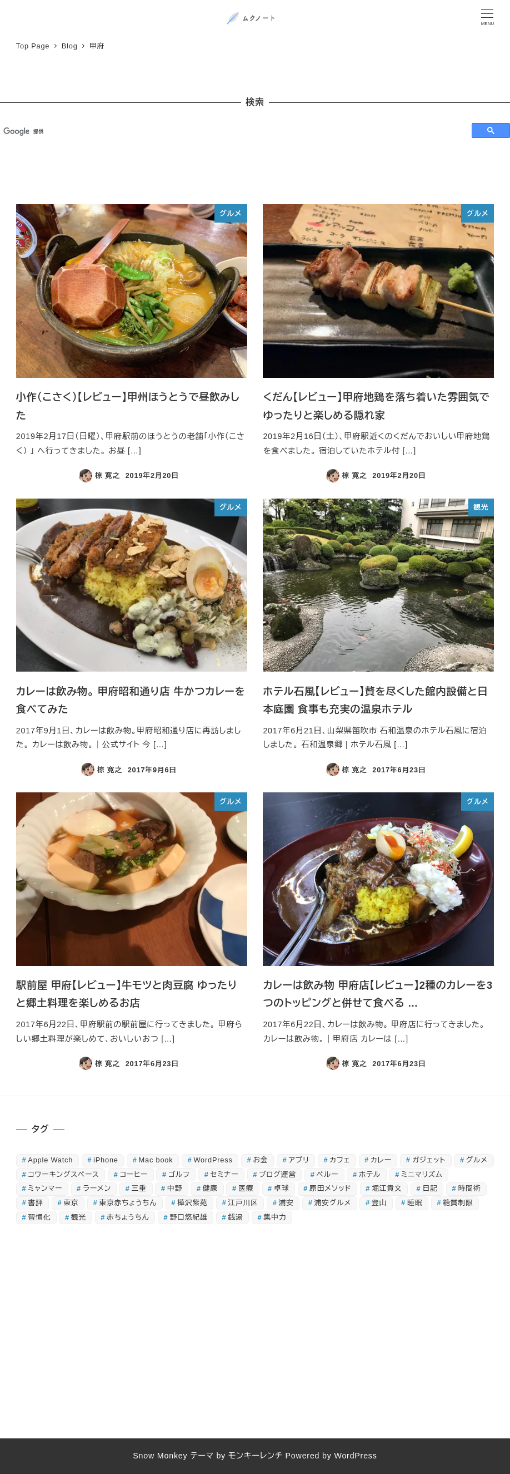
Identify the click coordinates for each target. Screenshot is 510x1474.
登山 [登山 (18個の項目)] (379, 1203)
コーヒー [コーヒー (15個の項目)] (134, 1174)
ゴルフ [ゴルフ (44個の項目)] (179, 1174)
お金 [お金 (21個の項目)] (260, 1160)
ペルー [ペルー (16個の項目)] (328, 1174)
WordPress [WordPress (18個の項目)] (212, 1160)
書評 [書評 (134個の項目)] (35, 1203)
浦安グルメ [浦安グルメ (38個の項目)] (332, 1203)
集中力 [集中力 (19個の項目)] (274, 1217)
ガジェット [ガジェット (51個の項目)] (429, 1160)
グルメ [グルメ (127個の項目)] (477, 1160)
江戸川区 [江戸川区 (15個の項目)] (243, 1203)
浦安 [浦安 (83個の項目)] (286, 1203)
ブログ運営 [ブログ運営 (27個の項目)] (277, 1174)
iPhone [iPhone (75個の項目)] (105, 1160)
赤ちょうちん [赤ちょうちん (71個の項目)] (128, 1217)
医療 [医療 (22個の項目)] (245, 1188)
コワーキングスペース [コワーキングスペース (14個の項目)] (63, 1174)
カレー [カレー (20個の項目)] (381, 1160)
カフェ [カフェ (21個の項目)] (339, 1160)
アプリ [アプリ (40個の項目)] (298, 1160)
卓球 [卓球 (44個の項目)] (281, 1188)
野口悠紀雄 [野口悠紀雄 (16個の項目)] (189, 1217)
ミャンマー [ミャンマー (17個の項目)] (45, 1188)
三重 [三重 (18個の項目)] (139, 1188)
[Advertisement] (255, 1335)
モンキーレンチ (255, 1455)
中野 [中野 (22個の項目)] (174, 1188)
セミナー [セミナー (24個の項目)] (225, 1174)
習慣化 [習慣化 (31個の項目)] (39, 1217)
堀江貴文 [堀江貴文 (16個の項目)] (387, 1188)
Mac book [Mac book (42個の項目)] (156, 1160)
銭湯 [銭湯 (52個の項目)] (235, 1217)
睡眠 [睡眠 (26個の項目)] (414, 1203)
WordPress (355, 1455)
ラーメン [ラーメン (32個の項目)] (97, 1188)
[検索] (230, 131)
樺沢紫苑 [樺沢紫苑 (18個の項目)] (192, 1203)
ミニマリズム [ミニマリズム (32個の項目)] (421, 1174)
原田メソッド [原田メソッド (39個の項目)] (330, 1188)
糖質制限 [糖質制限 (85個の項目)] (458, 1203)
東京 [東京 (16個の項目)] (70, 1203)
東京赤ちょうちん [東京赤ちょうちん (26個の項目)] (128, 1203)
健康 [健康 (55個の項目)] (210, 1188)
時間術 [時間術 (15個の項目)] (469, 1188)
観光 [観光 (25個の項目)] (78, 1217)
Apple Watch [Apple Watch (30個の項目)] (50, 1160)
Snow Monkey (160, 1455)
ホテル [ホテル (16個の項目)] (370, 1174)
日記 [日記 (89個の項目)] (429, 1188)
